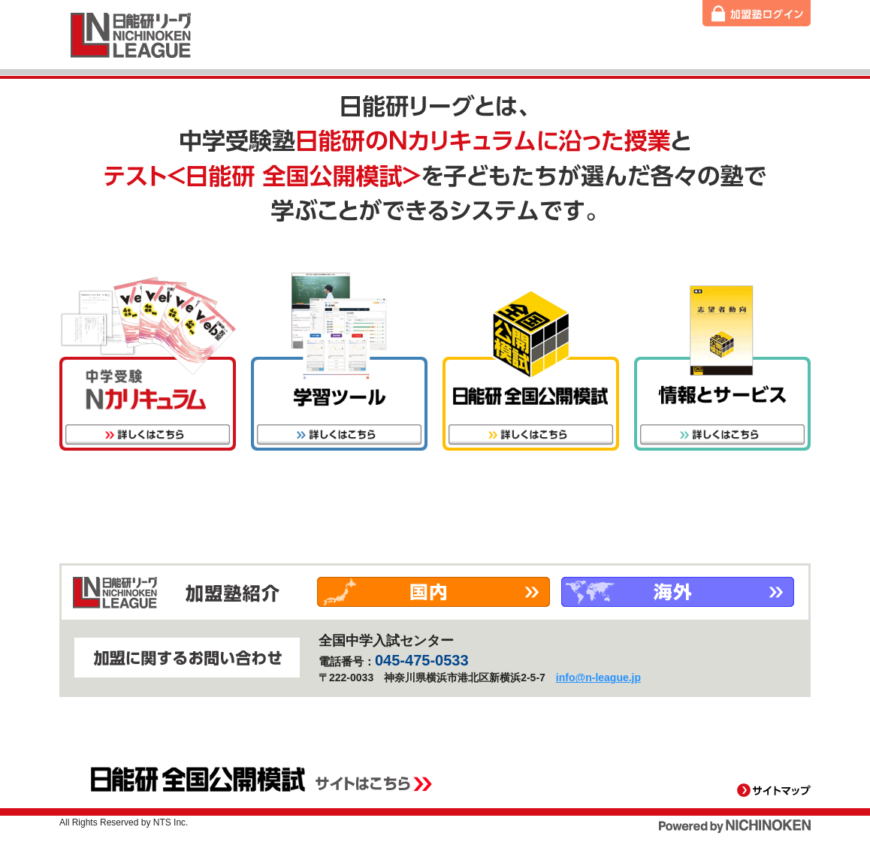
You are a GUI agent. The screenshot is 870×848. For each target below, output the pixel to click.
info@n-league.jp (598, 677)
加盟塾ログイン (756, 13)
